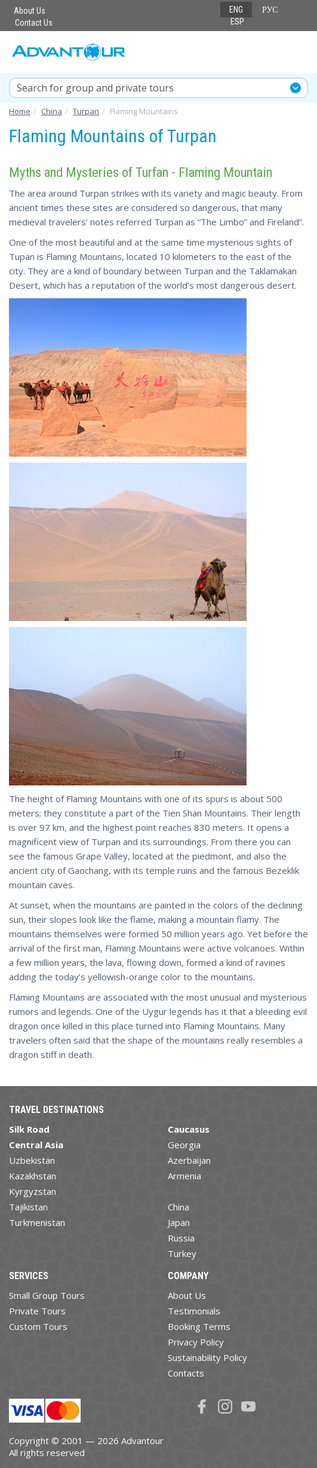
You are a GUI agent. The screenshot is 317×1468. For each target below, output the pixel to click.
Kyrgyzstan (32, 1191)
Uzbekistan (32, 1160)
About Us (29, 11)
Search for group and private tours (95, 87)
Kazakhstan (32, 1176)
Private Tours (37, 1311)
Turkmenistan (37, 1222)
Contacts (186, 1373)
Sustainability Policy (207, 1357)
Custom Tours (38, 1326)
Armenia (184, 1176)
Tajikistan (28, 1207)
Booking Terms (199, 1326)
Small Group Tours (47, 1295)
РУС (270, 9)
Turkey (182, 1253)
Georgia (184, 1145)
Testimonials (194, 1311)
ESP (237, 21)
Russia (181, 1238)
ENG (236, 9)
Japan (179, 1222)
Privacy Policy (196, 1342)
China (178, 1207)
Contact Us (34, 22)
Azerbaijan (189, 1160)
